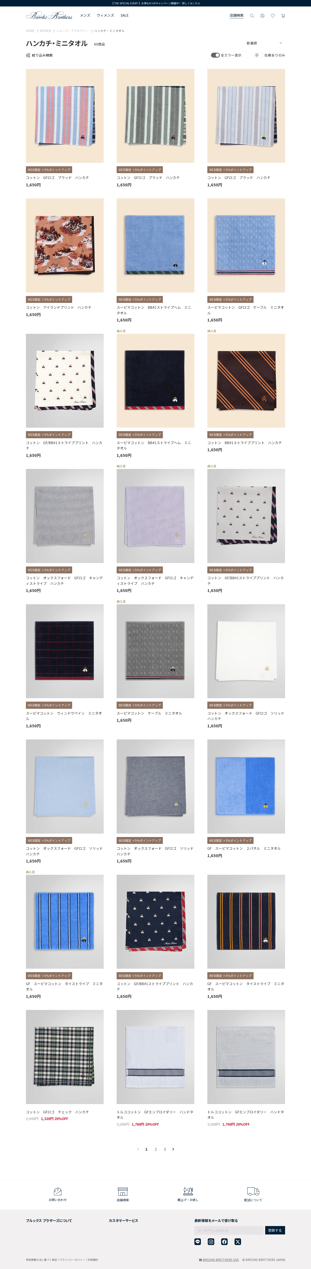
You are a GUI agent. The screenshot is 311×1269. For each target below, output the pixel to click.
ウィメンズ (105, 15)
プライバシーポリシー (72, 1259)
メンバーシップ (36, 1235)
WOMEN (45, 30)
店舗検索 (237, 15)
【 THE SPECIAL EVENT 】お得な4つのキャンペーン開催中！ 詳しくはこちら (155, 3)
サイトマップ (35, 1246)
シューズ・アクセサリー (72, 30)
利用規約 (93, 1260)
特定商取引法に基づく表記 (41, 1259)
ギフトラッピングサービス (114, 1230)
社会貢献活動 (35, 1230)
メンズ (85, 15)
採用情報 (32, 1224)
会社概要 (32, 1219)
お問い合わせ (105, 1240)
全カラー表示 (231, 55)
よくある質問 (105, 1235)
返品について (105, 1224)
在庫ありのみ (274, 55)
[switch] (215, 55)
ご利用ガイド (105, 1219)
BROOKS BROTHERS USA (221, 1260)
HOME (30, 30)
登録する (275, 1221)
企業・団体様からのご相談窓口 (117, 1246)
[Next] (172, 1149)
